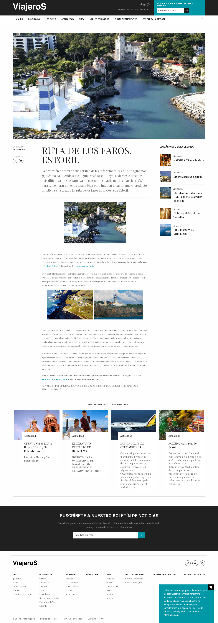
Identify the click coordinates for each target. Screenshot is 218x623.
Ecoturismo (44, 594)
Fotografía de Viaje (47, 602)
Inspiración (34, 19)
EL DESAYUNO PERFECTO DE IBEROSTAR (81, 447)
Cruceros (177, 225)
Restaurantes (72, 583)
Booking (51, 19)
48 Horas (17, 579)
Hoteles (69, 579)
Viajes (19, 19)
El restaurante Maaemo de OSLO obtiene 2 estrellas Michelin (188, 196)
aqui (177, 615)
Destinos (110, 579)
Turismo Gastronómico (135, 579)
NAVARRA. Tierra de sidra (188, 160)
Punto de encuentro (126, 19)
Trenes (69, 590)
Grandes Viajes (19, 586)
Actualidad (67, 19)
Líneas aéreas (72, 586)
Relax (41, 590)
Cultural (42, 579)
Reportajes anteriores (22, 594)
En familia (43, 586)
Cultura (109, 590)
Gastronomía (112, 586)
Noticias (109, 598)
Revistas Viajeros (127, 9)
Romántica (44, 583)
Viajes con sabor (99, 19)
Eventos (109, 594)
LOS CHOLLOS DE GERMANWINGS (132, 445)
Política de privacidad (72, 619)
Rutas (15, 583)
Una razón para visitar (49, 598)
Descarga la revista (154, 19)
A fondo (16, 590)
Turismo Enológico (133, 583)
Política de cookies (48, 619)
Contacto (144, 9)
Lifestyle (43, 606)
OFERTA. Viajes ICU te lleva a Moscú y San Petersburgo (38, 447)
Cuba (81, 19)
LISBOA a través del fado (187, 176)
